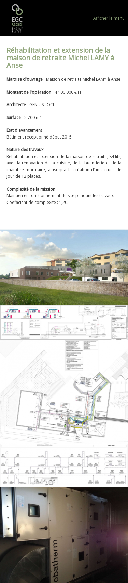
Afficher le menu (109, 18)
